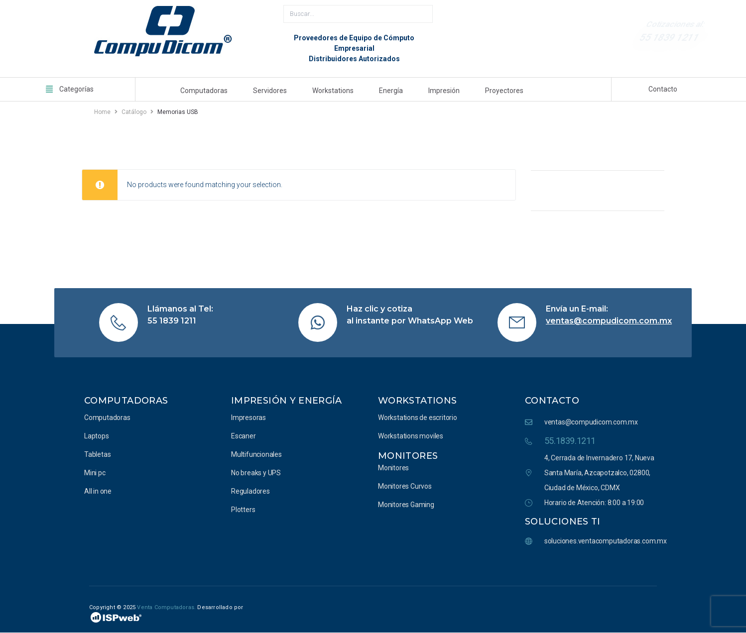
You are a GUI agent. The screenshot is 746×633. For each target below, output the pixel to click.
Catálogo (134, 111)
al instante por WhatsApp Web (410, 320)
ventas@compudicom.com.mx (609, 320)
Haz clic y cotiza (379, 309)
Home (102, 111)
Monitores (408, 455)
